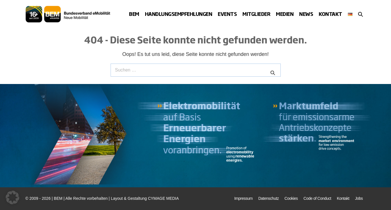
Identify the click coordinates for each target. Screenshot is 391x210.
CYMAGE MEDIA (163, 198)
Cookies (291, 198)
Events (227, 13)
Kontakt (330, 13)
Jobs (359, 198)
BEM (134, 13)
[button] (360, 14)
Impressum (243, 198)
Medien (284, 13)
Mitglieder (256, 13)
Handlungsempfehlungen (178, 13)
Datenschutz (268, 198)
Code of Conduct (317, 198)
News (306, 13)
